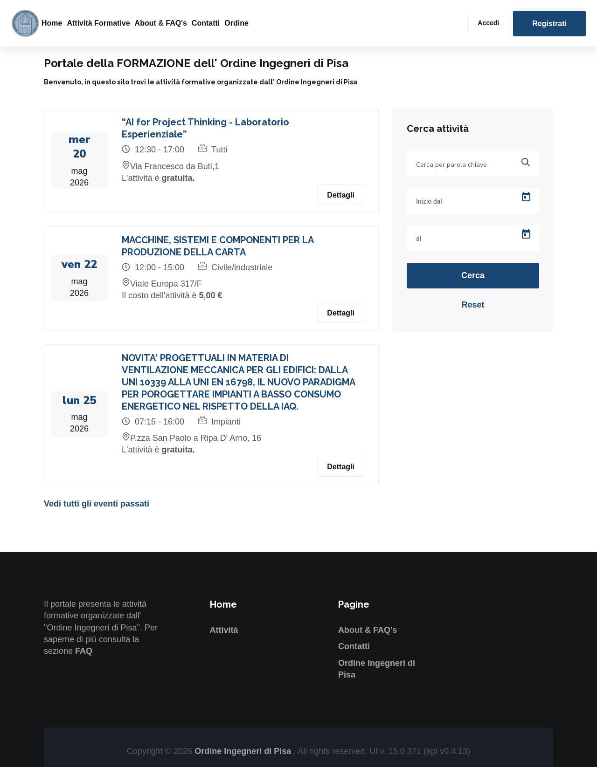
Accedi (488, 23)
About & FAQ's (161, 23)
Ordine (236, 23)
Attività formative (98, 23)
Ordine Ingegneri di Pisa (243, 751)
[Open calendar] (526, 197)
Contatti (206, 23)
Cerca (473, 275)
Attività (224, 630)
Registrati (549, 23)
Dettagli (340, 195)
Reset (472, 304)
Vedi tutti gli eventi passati (96, 503)
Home (52, 23)
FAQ (83, 651)
